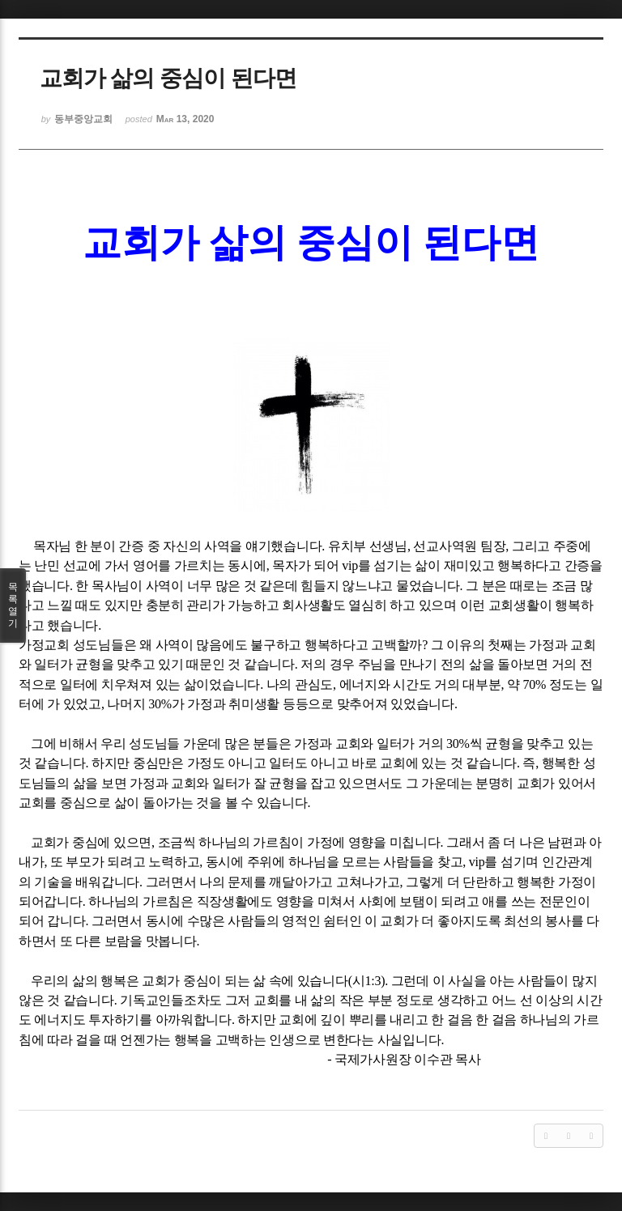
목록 (13, 605)
